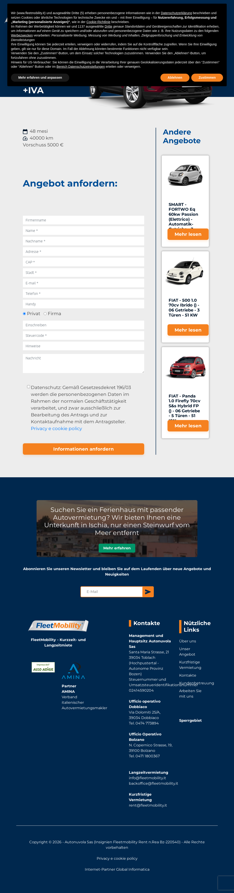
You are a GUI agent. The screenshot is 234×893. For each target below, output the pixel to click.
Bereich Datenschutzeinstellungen (80, 66)
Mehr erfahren (117, 548)
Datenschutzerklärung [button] (176, 13)
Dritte (108, 26)
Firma (54, 313)
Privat (33, 313)
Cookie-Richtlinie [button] (98, 22)
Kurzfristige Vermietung (190, 665)
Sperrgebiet (190, 720)
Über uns (187, 641)
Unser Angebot (187, 652)
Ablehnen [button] (175, 77)
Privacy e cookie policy (56, 428)
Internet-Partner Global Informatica (117, 869)
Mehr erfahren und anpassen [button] (40, 77)
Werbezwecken (22, 35)
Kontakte (187, 675)
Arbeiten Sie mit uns (190, 693)
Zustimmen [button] (207, 77)
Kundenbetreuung (192, 683)
